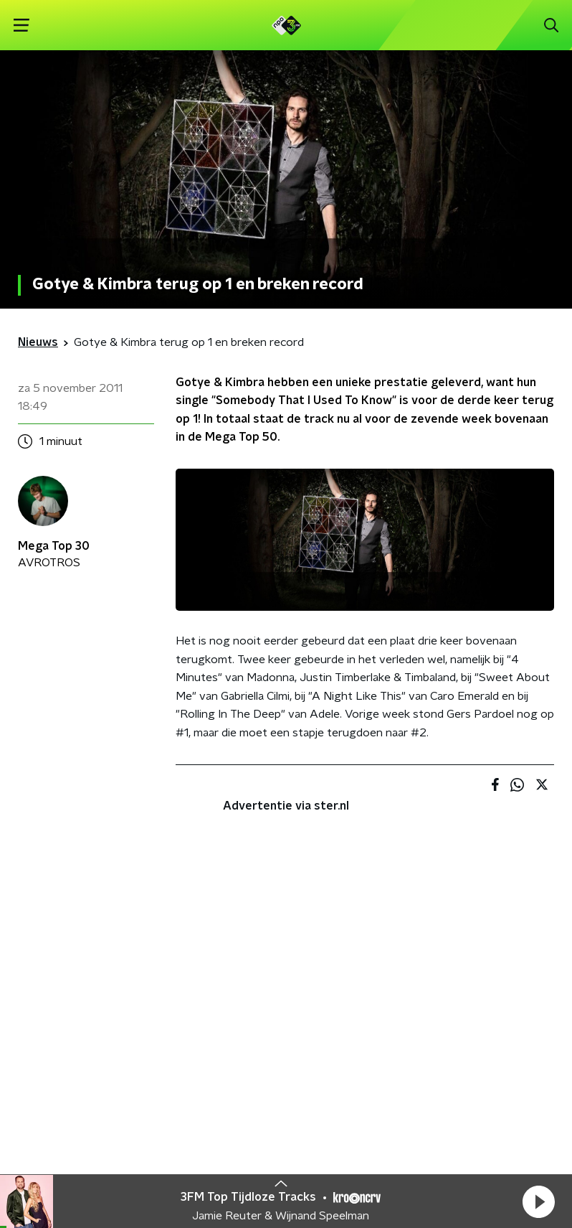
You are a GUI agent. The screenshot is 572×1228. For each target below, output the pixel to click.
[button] (538, 1201)
